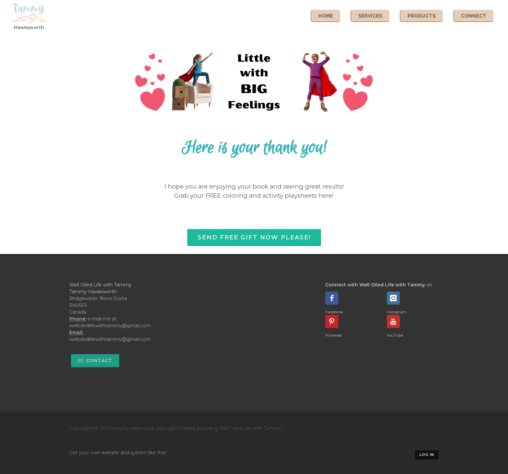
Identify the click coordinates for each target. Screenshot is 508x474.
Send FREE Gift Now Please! (254, 237)
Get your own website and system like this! (117, 453)
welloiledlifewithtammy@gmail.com (110, 339)
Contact (95, 361)
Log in (427, 454)
